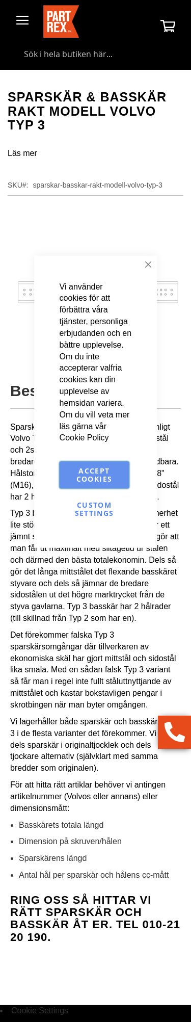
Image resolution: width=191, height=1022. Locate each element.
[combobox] (95, 54)
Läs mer (22, 153)
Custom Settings (94, 509)
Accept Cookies (94, 475)
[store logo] (61, 21)
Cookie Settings (39, 1010)
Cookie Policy (84, 437)
